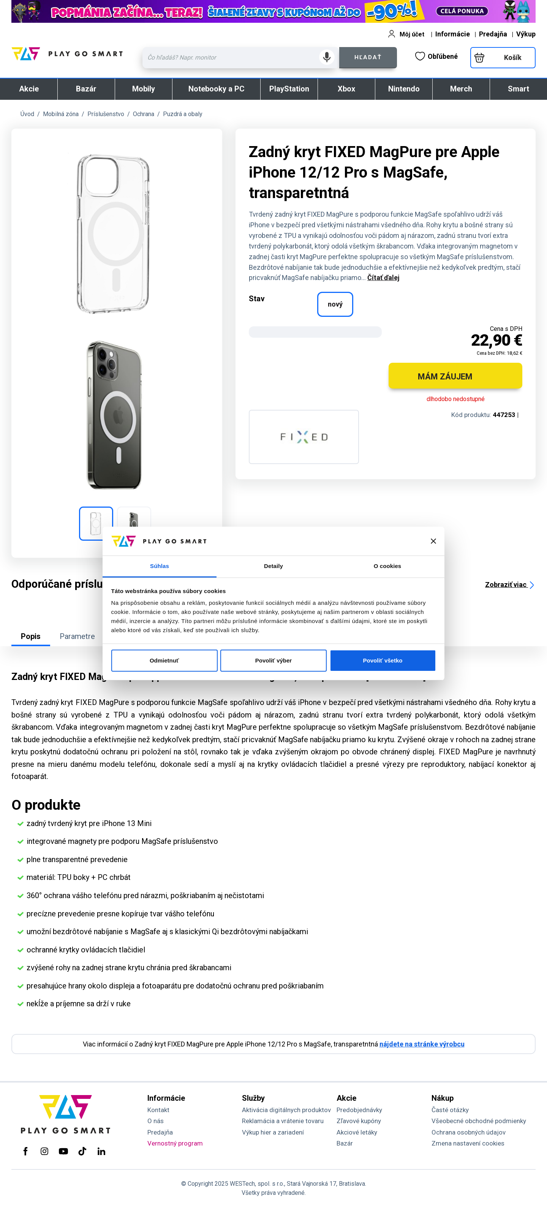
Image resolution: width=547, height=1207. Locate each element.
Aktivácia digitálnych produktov (286, 1110)
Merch (461, 88)
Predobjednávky (359, 1110)
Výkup (526, 34)
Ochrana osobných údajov (469, 1132)
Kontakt (158, 1110)
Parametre (77, 636)
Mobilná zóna (61, 114)
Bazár (86, 88)
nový (335, 304)
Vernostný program (175, 1143)
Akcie (29, 88)
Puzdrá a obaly (182, 114)
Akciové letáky (357, 1132)
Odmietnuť (164, 660)
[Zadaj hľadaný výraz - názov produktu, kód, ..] (240, 57)
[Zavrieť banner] (433, 541)
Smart (518, 88)
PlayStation (289, 88)
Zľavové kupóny (359, 1121)
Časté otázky (450, 1110)
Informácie (452, 34)
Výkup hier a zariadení (273, 1132)
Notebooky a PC (216, 88)
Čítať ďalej (383, 278)
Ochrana (143, 114)
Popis (31, 636)
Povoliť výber (273, 660)
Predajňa (493, 34)
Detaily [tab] (273, 566)
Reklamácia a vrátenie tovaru (283, 1121)
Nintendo (404, 88)
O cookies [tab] (388, 566)
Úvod (27, 114)
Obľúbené (436, 56)
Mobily (143, 88)
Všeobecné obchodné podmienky (479, 1121)
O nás (155, 1121)
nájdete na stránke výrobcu (422, 1044)
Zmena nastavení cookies (468, 1143)
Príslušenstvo (105, 114)
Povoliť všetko (383, 660)
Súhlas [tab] (159, 566)
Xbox (346, 88)
